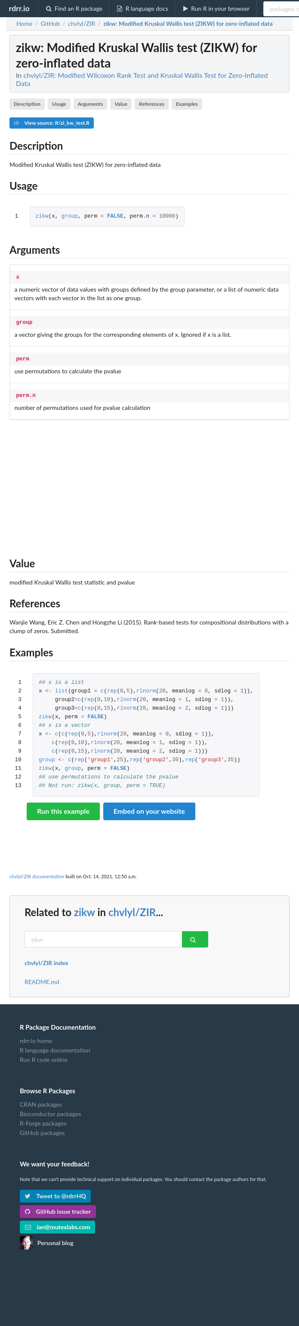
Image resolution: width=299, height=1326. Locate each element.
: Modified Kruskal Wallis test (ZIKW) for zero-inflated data (188, 24)
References (151, 104)
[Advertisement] (149, 483)
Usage (59, 104)
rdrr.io (19, 8)
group (70, 216)
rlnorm (146, 688)
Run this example (63, 807)
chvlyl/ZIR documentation (37, 873)
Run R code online (44, 1056)
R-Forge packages (43, 1119)
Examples (187, 104)
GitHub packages (42, 1129)
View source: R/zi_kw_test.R (51, 123)
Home (24, 24)
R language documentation (55, 1046)
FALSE (115, 216)
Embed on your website (149, 807)
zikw (41, 216)
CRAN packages (41, 1101)
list (61, 688)
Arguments (90, 104)
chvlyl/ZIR (132, 908)
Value (120, 104)
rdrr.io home (36, 1037)
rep (112, 688)
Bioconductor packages (50, 1110)
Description (27, 104)
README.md (42, 978)
